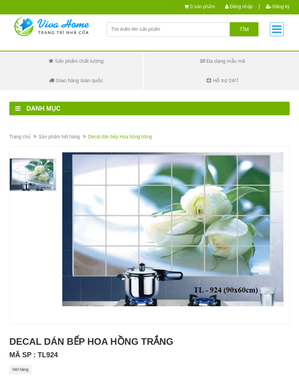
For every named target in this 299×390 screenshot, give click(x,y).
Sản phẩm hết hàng (59, 136)
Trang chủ (19, 136)
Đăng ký (278, 6)
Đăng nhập (239, 6)
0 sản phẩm (202, 6)
